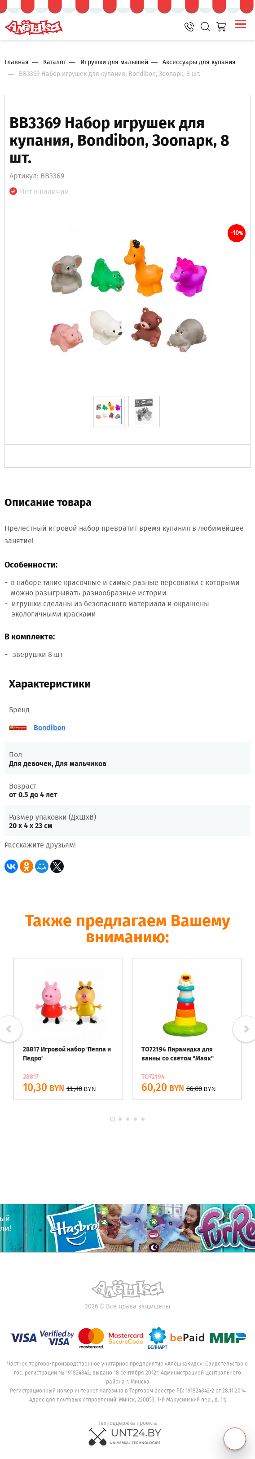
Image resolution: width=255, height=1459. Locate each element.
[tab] (108, 412)
